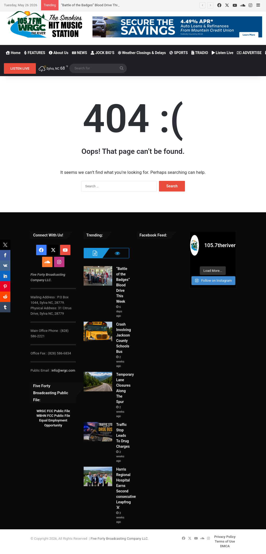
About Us (58, 53)
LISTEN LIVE (19, 68)
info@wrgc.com (63, 370)
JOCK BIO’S (102, 53)
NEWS (79, 53)
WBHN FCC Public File (53, 416)
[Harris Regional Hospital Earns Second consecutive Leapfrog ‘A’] (98, 476)
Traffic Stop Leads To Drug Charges (123, 436)
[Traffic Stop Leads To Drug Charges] (98, 431)
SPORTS (178, 53)
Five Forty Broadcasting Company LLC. (120, 538)
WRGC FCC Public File (53, 411)
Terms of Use (225, 541)
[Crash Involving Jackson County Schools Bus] (98, 331)
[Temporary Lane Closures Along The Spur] (98, 381)
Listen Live (222, 53)
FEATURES (34, 53)
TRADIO (199, 53)
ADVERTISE (249, 53)
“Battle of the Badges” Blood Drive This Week (94, 5)
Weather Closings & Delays (142, 53)
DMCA (225, 546)
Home (13, 53)
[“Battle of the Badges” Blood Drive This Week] (98, 276)
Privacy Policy (225, 537)
